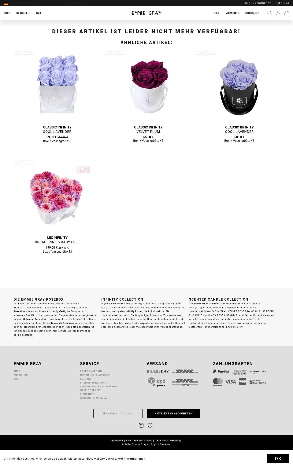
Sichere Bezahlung (93, 382)
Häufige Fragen (91, 390)
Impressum (117, 440)
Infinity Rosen (134, 311)
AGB (129, 440)
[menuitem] (7, 3)
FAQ (217, 13)
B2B (16, 378)
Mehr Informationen (131, 458)
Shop (17, 371)
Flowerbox (117, 303)
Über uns (282, 3)
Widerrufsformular (94, 397)
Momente (232, 13)
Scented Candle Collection (225, 303)
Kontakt (85, 378)
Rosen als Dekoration (77, 326)
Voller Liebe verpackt (137, 323)
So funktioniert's (258, 3)
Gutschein (21, 375)
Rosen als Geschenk (62, 323)
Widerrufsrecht (143, 440)
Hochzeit (252, 13)
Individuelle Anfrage (95, 375)
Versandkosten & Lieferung (99, 386)
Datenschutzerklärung (168, 440)
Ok (278, 458)
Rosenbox (19, 311)
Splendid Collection (35, 319)
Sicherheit (87, 394)
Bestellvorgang (91, 371)
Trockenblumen (172, 315)
